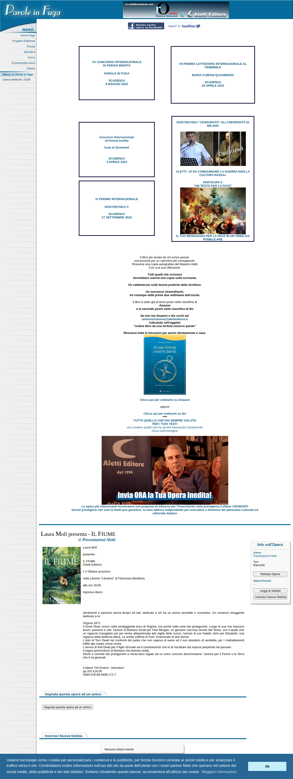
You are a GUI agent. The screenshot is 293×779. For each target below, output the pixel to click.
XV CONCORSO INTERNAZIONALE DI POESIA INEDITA (116, 63)
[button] (243, 766)
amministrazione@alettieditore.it (165, 319)
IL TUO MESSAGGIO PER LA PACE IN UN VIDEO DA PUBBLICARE (213, 237)
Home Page (29, 35)
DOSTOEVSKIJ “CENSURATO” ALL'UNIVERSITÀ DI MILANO (213, 124)
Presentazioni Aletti (265, 556)
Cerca (32, 57)
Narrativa (30, 52)
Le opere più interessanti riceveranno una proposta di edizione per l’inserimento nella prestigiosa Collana (164, 506)
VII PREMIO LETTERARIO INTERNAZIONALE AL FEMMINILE (213, 65)
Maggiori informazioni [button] (219, 772)
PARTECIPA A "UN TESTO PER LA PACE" (213, 184)
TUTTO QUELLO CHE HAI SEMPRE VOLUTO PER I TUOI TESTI (164, 422)
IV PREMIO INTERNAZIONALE (116, 199)
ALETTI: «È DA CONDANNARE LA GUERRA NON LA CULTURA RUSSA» (213, 173)
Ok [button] (267, 766)
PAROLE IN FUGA (116, 73)
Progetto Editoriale (25, 41)
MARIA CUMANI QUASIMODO (213, 75)
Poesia (32, 46)
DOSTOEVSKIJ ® (117, 207)
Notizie (32, 68)
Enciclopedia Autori (24, 63)
